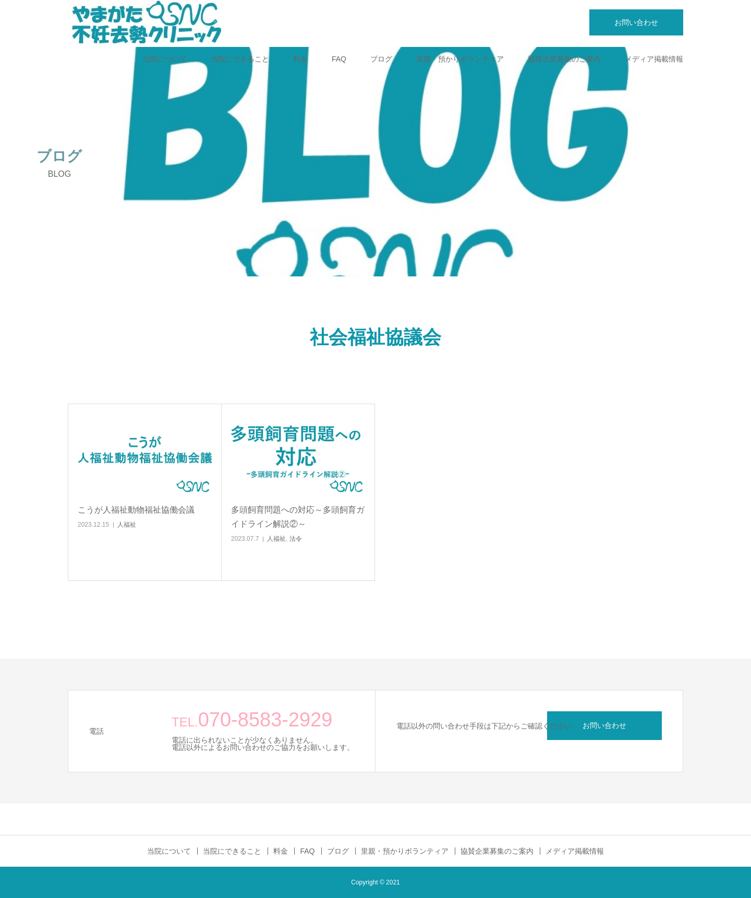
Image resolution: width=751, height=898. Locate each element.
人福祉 (126, 524)
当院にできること (240, 59)
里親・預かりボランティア (460, 59)
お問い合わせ (636, 22)
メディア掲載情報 (654, 59)
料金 (300, 59)
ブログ (381, 59)
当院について (165, 59)
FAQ (339, 59)
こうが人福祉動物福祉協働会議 (136, 509)
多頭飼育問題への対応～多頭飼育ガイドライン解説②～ (298, 516)
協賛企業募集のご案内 (564, 59)
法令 (295, 538)
